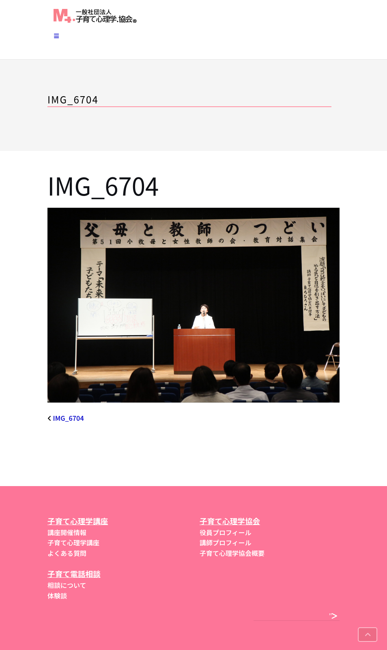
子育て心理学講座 (73, 542)
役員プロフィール (226, 532)
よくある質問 (66, 553)
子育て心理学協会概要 (232, 553)
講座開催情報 (66, 532)
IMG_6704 (68, 418)
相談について (66, 585)
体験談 (57, 595)
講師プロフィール (226, 542)
